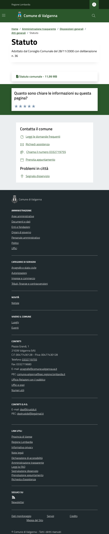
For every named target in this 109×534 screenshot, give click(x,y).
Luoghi (15, 322)
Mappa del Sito (35, 520)
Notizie (15, 303)
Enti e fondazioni (21, 227)
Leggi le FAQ (18, 467)
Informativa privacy (22, 447)
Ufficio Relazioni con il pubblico (28, 380)
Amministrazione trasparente (39, 29)
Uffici (14, 248)
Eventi (15, 328)
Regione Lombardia (21, 4)
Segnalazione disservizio (25, 471)
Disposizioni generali (71, 29)
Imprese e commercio (23, 278)
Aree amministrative (23, 216)
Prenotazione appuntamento (27, 475)
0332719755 (29, 360)
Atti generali (19, 33)
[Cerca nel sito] (92, 16)
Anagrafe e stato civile (24, 268)
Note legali (18, 453)
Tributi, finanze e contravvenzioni (30, 284)
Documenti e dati (21, 222)
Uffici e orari (18, 385)
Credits (73, 516)
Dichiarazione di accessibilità (27, 458)
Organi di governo (21, 232)
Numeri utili (18, 390)
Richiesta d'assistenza (24, 479)
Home (15, 29)
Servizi (50, 516)
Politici (15, 243)
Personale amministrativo (26, 238)
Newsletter (18, 502)
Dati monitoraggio (21, 516)
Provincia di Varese (22, 437)
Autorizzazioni (19, 273)
